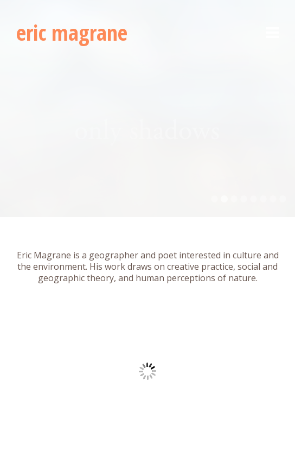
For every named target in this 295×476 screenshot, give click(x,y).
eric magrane (71, 32)
